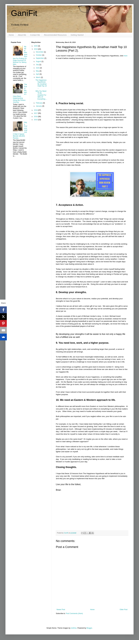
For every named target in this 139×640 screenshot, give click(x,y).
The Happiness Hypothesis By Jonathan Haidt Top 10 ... (41, 84)
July (37, 65)
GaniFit (24, 13)
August (38, 61)
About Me (22, 35)
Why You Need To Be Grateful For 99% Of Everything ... (41, 95)
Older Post (123, 609)
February (39, 103)
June (38, 68)
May (37, 71)
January (39, 106)
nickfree (74, 628)
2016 (36, 117)
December (40, 52)
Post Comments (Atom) (74, 613)
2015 (36, 120)
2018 (36, 110)
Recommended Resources (55, 35)
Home (11, 35)
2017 (36, 113)
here (125, 56)
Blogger (89, 628)
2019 (36, 49)
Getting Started (77, 35)
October (39, 55)
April (38, 74)
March (38, 77)
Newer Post (61, 609)
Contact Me (35, 35)
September (40, 58)
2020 (36, 46)
